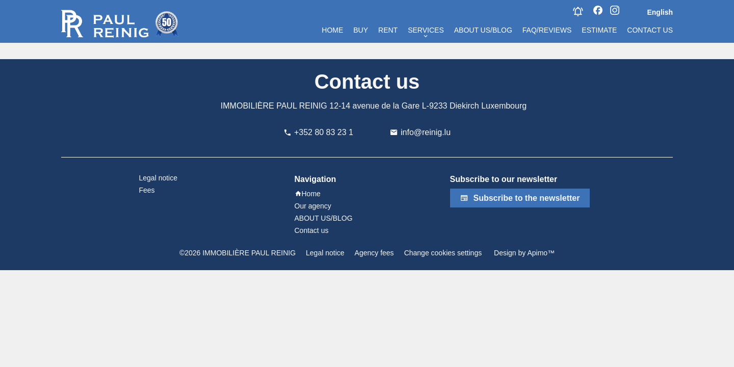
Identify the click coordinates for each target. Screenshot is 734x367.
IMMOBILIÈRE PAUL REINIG (274, 105)
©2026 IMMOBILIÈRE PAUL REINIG (237, 253)
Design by (523, 253)
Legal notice (325, 253)
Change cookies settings (443, 253)
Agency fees (374, 253)
